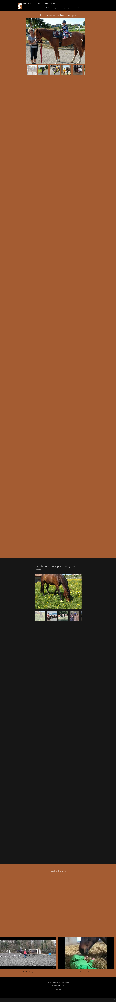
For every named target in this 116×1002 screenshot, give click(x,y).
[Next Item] (82, 41)
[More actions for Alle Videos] (6, 935)
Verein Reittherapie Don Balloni (58, 982)
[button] (6, 935)
